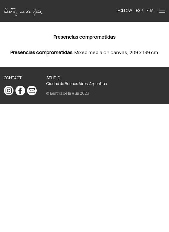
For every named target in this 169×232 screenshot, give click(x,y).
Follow (124, 10)
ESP (139, 10)
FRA (150, 10)
